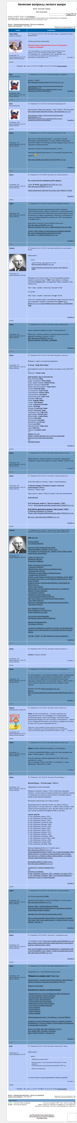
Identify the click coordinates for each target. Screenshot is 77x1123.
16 (53, 66)
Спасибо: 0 (70, 91)
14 (49, 66)
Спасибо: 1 (70, 196)
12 (45, 66)
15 (51, 66)
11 (43, 66)
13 (47, 66)
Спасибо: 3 (70, 523)
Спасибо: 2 (70, 57)
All (55, 66)
